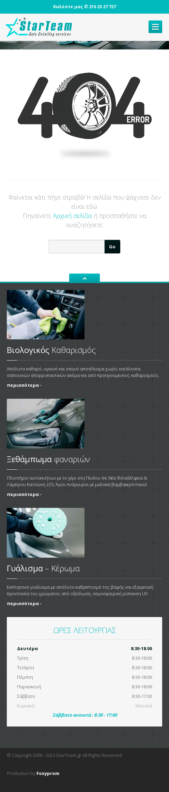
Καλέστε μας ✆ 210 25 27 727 (84, 6)
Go (112, 247)
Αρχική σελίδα (72, 215)
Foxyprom (47, 773)
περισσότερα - (24, 385)
